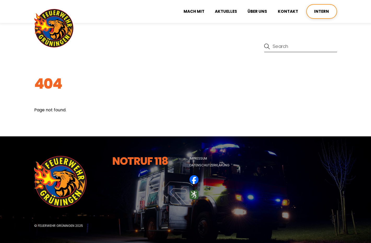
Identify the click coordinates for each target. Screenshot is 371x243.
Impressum (198, 158)
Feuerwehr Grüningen (56, 225)
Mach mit (194, 11)
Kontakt (288, 11)
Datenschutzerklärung (209, 165)
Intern (321, 11)
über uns (257, 11)
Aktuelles (226, 11)
